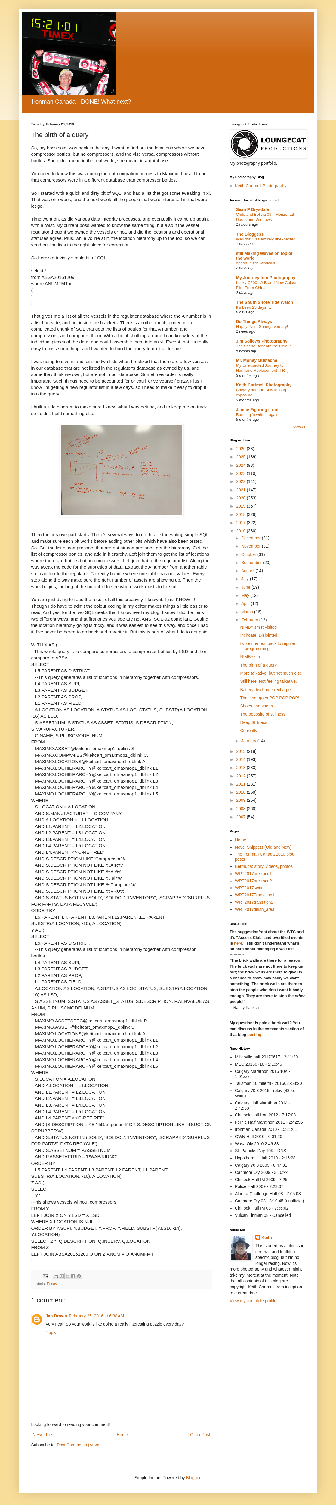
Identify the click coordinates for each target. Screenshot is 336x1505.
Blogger (193, 1477)
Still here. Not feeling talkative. (268, 681)
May (245, 595)
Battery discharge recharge (265, 689)
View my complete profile (253, 1300)
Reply (51, 1332)
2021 (241, 489)
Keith (266, 1237)
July (245, 578)
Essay (52, 1284)
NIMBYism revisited (258, 627)
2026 (241, 448)
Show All (299, 427)
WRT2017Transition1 (255, 895)
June (246, 587)
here (238, 943)
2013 (241, 767)
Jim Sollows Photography (262, 341)
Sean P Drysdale (252, 209)
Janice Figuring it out (257, 409)
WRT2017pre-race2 (253, 880)
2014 (241, 759)
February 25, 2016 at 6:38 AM (96, 1316)
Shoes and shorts (256, 706)
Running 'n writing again (257, 414)
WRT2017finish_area (254, 909)
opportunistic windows (255, 263)
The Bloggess (250, 234)
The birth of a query (258, 665)
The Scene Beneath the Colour (263, 346)
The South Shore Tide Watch (264, 302)
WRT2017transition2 (254, 902)
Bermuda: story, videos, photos (264, 866)
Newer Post (43, 1434)
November (251, 546)
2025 (241, 456)
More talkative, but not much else (271, 673)
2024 (241, 465)
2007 (241, 816)
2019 (241, 506)
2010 (241, 792)
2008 (241, 808)
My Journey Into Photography (266, 277)
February (250, 620)
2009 (241, 800)
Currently (248, 730)
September (252, 562)
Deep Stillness (253, 722)
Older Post (200, 1434)
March (247, 611)
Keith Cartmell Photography (260, 185)
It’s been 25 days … (253, 307)
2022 (241, 481)
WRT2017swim (249, 887)
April (246, 603)
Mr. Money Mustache (256, 360)
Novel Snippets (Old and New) (263, 847)
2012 (241, 776)
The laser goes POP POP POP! (269, 697)
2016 (241, 530)
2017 (241, 522)
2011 (241, 784)
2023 (241, 473)
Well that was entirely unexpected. (266, 239)
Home (122, 1434)
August (248, 570)
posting (254, 1034)
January (249, 740)
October (249, 554)
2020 (241, 498)
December (251, 538)
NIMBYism (250, 656)
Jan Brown (56, 1316)
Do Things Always (254, 321)
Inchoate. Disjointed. (259, 635)
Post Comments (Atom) (78, 1444)
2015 (241, 751)
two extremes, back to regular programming (267, 646)
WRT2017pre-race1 (253, 873)
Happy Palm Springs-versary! (262, 326)
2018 (241, 514)
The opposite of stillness (262, 714)
